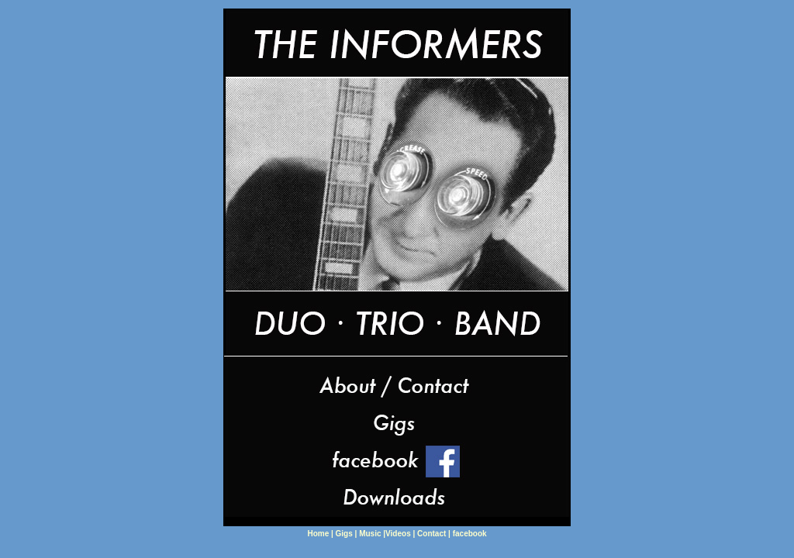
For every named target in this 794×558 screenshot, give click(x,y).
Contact (431, 533)
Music (371, 533)
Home (319, 533)
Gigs (344, 533)
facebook (470, 533)
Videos (399, 533)
